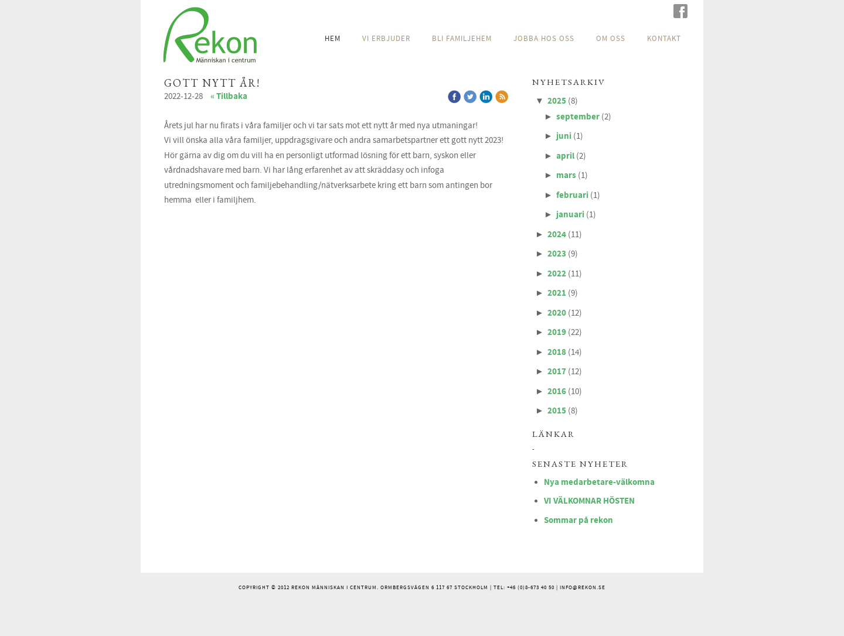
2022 (556, 274)
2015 (556, 411)
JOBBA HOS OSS (543, 38)
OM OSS (610, 38)
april (565, 156)
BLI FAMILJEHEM (462, 38)
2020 (556, 313)
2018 (556, 352)
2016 (556, 391)
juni (563, 136)
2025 (556, 101)
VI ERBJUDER (386, 38)
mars (566, 175)
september (578, 117)
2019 (556, 332)
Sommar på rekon (578, 520)
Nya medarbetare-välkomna (599, 482)
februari (572, 195)
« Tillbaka (228, 96)
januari (570, 214)
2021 (556, 293)
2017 (556, 371)
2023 (556, 254)
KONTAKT (664, 38)
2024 (556, 234)
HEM (333, 38)
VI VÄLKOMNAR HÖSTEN (589, 501)
